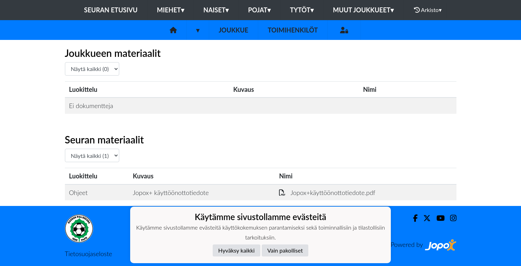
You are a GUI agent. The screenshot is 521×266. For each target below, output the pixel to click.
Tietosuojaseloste (88, 254)
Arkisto (428, 10)
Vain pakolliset (285, 250)
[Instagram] (450, 218)
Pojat (259, 10)
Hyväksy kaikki (236, 250)
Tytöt (302, 10)
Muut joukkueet (363, 10)
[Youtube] (437, 218)
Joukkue (233, 30)
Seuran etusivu (111, 10)
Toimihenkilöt (293, 30)
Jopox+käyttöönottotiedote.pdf (327, 192)
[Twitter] (424, 218)
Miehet (170, 10)
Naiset (216, 10)
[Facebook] (412, 218)
